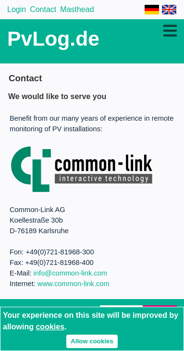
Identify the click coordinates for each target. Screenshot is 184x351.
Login (16, 9)
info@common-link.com (70, 273)
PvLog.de (53, 38)
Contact (43, 9)
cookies (50, 327)
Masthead (77, 9)
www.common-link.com (73, 284)
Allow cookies (92, 341)
